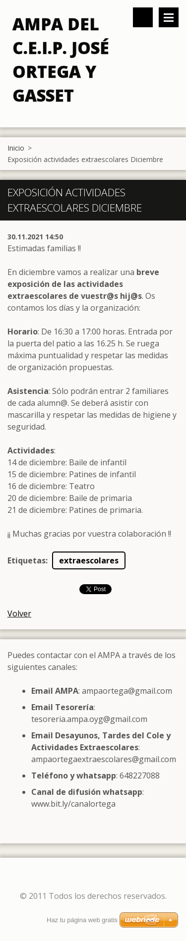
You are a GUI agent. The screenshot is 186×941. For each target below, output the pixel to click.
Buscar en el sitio (143, 17)
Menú (169, 17)
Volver (19, 613)
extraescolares (89, 560)
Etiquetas (26, 560)
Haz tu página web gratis (82, 920)
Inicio (15, 148)
